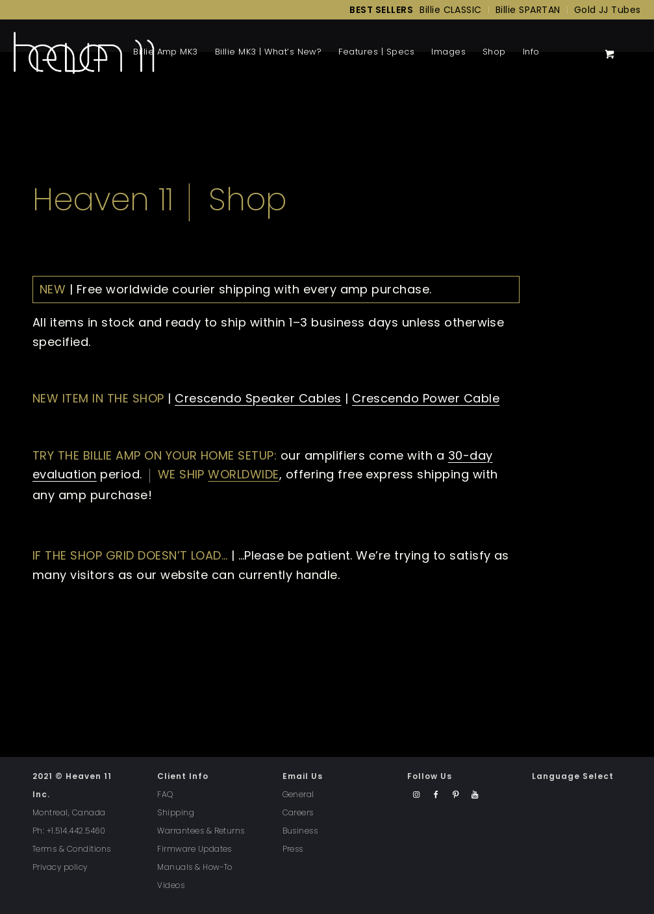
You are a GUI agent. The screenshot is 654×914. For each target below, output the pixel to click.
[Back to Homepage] (84, 51)
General (298, 794)
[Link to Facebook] (436, 795)
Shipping (175, 812)
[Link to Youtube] (475, 795)
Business (300, 830)
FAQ (165, 794)
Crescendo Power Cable (425, 398)
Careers (298, 812)
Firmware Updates (194, 848)
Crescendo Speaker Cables (258, 398)
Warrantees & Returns (201, 830)
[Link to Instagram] (416, 795)
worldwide (243, 474)
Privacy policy (60, 866)
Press (293, 848)
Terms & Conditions (71, 848)
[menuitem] (378, 10)
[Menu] (552, 51)
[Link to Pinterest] (455, 795)
